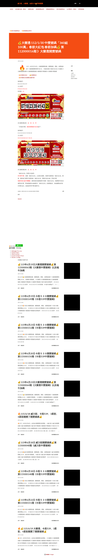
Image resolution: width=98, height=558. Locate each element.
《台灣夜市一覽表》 (71, 9)
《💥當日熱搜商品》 (15, 31)
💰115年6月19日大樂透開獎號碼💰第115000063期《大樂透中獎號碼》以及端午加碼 (38, 267)
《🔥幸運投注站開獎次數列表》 (27, 77)
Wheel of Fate (16, 254)
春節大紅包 (73, 75)
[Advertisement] (46, 20)
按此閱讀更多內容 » (55, 288)
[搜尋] (75, 3)
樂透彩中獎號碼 (74, 78)
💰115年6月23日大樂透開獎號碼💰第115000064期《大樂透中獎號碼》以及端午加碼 (38, 385)
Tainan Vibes (15, 252)
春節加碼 (72, 76)
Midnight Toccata (17, 251)
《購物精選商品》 (50, 9)
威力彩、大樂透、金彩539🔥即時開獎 (30, 3)
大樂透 (72, 73)
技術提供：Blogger (49, 554)
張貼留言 (20, 199)
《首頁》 (11, 9)
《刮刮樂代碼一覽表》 (20, 9)
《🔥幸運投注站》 (23, 75)
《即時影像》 (81, 9)
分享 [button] (72, 66)
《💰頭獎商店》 (32, 75)
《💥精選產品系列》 (26, 31)
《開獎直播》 (31, 9)
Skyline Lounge (16, 257)
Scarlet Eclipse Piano (18, 255)
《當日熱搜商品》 (61, 9)
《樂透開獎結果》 (40, 9)
